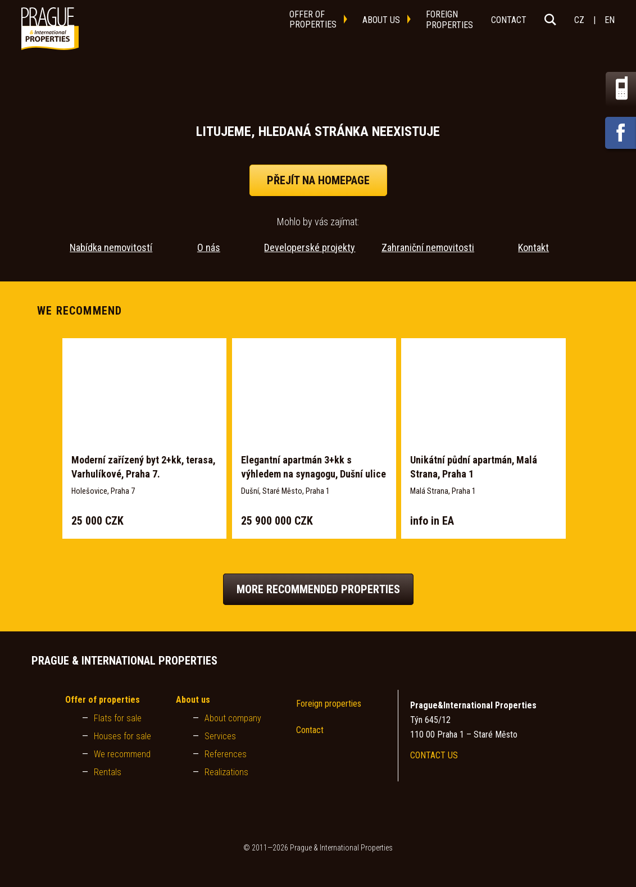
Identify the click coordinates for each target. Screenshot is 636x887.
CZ (579, 20)
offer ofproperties (313, 19)
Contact (310, 730)
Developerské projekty (309, 247)
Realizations (226, 772)
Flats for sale (118, 718)
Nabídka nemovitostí (111, 247)
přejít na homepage (318, 180)
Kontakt (533, 247)
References (226, 754)
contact (508, 20)
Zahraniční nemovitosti (427, 247)
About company (233, 718)
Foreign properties (328, 703)
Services (220, 736)
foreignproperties (449, 19)
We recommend (122, 754)
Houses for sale (122, 736)
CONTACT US (434, 755)
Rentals (107, 772)
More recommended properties (318, 589)
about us (381, 20)
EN (610, 20)
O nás (208, 247)
